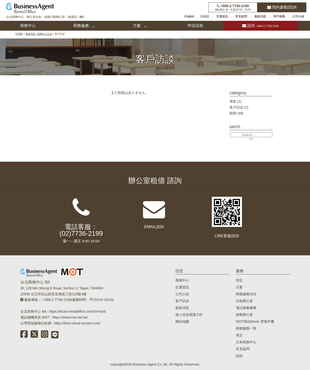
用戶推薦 (279, 16)
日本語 (204, 16)
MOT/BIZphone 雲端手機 (255, 321)
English (189, 16)
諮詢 (260, 26)
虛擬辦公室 (244, 315)
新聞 (232, 113)
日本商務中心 (246, 342)
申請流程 (195, 26)
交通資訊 (222, 16)
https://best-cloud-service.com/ (77, 323)
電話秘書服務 (246, 308)
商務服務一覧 (246, 328)
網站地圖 (182, 321)
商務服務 (81, 26)
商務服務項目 (246, 294)
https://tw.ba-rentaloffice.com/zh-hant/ (77, 311)
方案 (137, 26)
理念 (239, 280)
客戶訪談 (236, 107)
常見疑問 (241, 16)
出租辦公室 (244, 301)
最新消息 (260, 16)
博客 (232, 101)
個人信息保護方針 (189, 315)
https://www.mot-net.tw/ (70, 317)
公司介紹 (298, 16)
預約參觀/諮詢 (282, 7)
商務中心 (28, 26)
